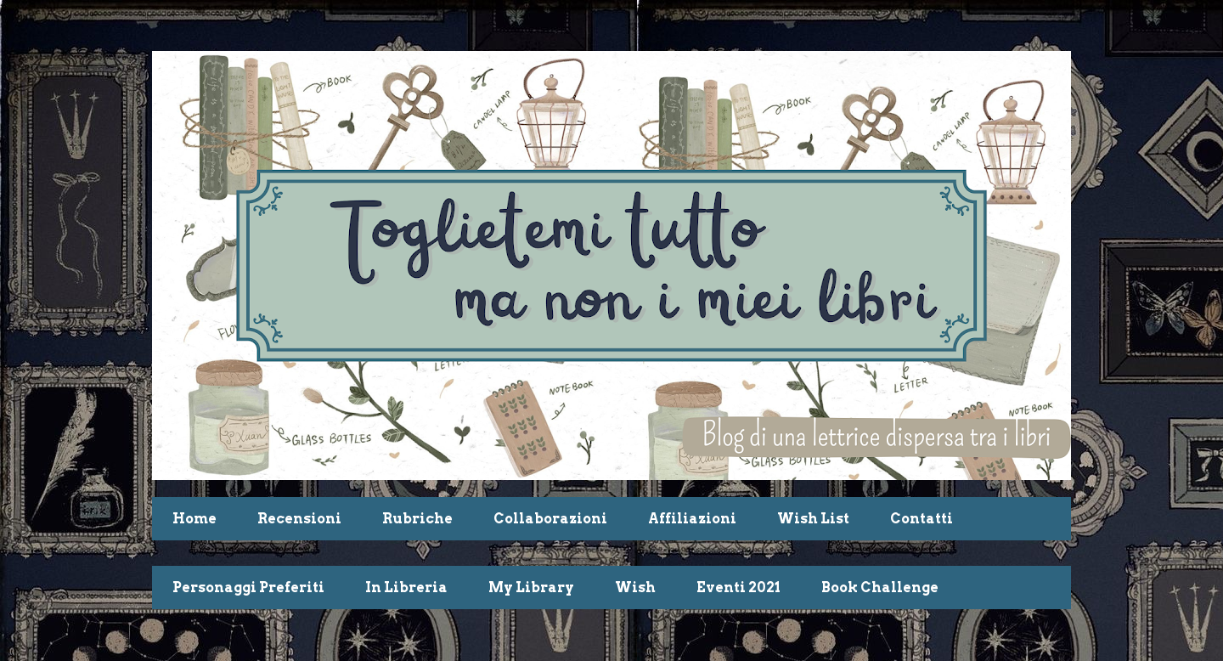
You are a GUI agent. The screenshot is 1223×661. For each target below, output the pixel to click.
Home (194, 519)
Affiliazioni (692, 519)
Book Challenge (879, 587)
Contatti (921, 519)
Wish (635, 587)
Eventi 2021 (738, 587)
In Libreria (406, 587)
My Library (531, 587)
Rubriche (417, 519)
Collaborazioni (550, 519)
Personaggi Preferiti (248, 587)
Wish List (813, 519)
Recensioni (299, 519)
